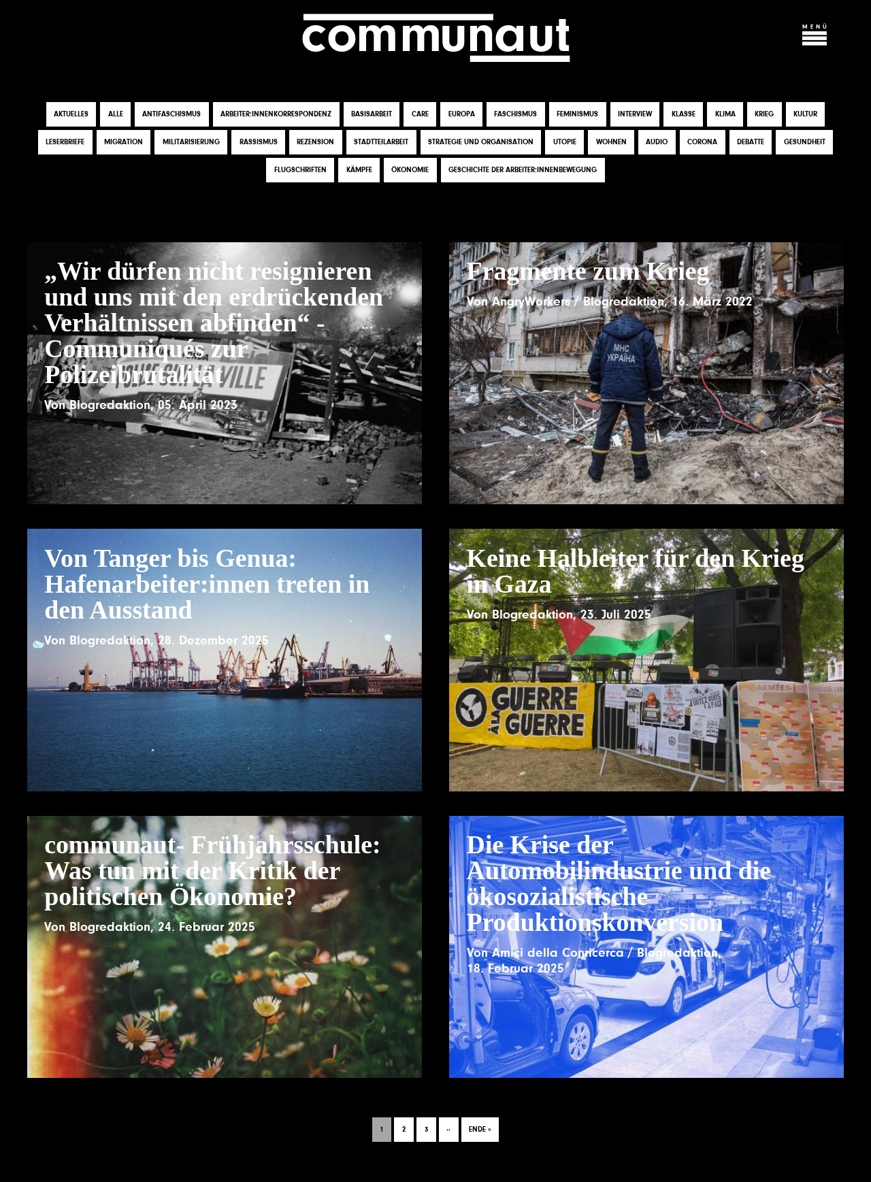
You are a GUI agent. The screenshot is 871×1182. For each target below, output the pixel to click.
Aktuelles (71, 115)
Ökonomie (410, 171)
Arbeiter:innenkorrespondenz (275, 115)
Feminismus (577, 115)
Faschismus (515, 115)
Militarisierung (191, 143)
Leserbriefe (65, 143)
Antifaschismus (171, 115)
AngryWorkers (531, 302)
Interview (635, 115)
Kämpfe (359, 171)
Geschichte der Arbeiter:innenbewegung (522, 171)
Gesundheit (804, 143)
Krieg (764, 115)
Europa (461, 115)
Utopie (564, 143)
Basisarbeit (371, 115)
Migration (123, 143)
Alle (115, 115)
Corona (702, 143)
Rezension (315, 143)
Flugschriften (300, 171)
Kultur (805, 115)
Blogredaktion (109, 406)
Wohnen (611, 143)
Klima (725, 115)
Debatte (750, 143)
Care (420, 115)
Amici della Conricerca (558, 954)
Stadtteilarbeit (381, 143)
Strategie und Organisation (480, 143)
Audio (657, 143)
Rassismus (259, 143)
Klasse (683, 115)
